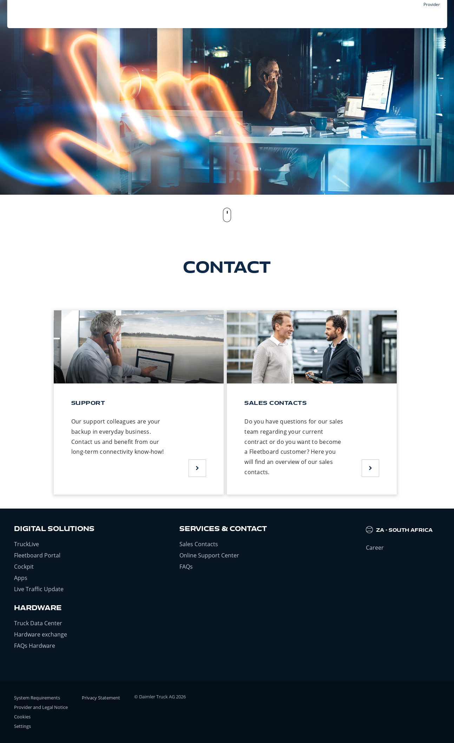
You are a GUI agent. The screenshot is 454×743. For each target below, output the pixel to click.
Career (375, 547)
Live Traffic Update (39, 589)
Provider (431, 4)
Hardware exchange (40, 634)
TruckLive (26, 544)
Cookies (22, 716)
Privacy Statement (101, 697)
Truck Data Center (38, 623)
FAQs (186, 566)
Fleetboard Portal (37, 555)
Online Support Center (209, 555)
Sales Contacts (198, 544)
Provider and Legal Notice (41, 707)
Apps (20, 578)
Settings (22, 726)
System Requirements (37, 697)
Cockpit (24, 566)
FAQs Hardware (34, 646)
